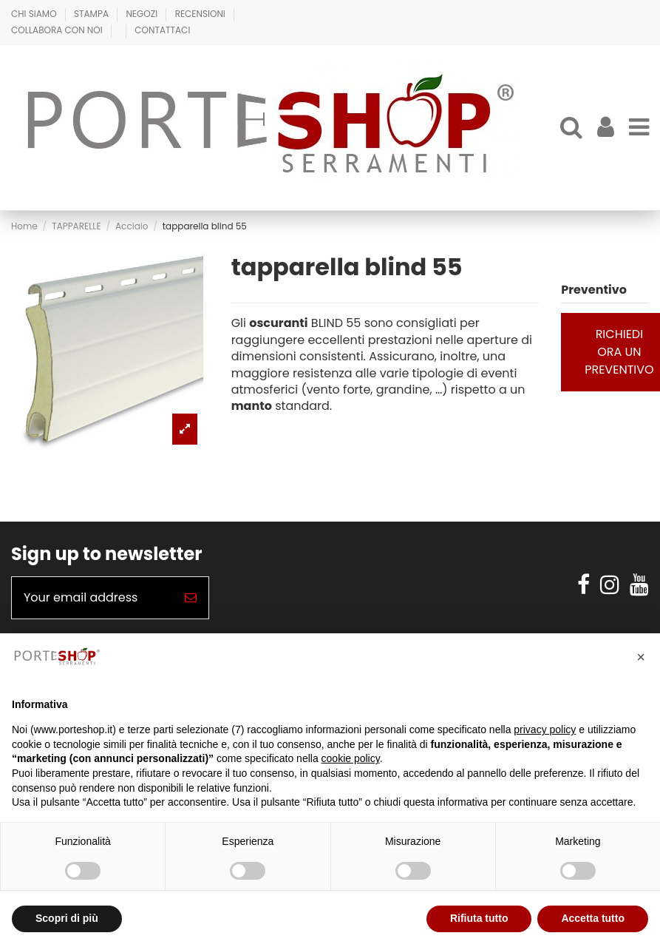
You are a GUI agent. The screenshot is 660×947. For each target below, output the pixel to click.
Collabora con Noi (58, 30)
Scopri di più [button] (66, 918)
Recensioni (201, 13)
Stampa (92, 13)
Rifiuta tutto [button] (479, 918)
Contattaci (162, 30)
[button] (641, 657)
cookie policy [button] (351, 758)
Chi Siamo (35, 13)
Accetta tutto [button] (593, 918)
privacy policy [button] (545, 729)
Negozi (143, 13)
